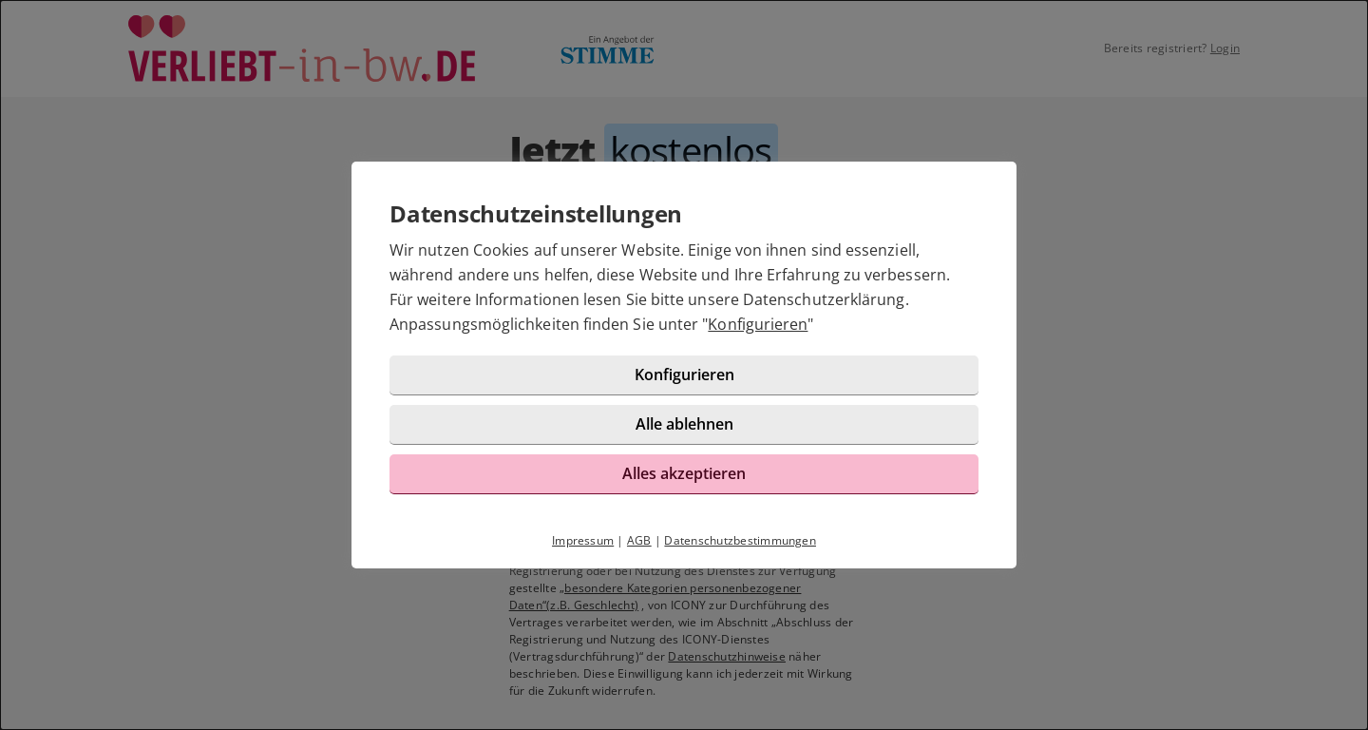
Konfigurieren (758, 324)
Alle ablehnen (684, 423)
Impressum (583, 540)
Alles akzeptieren (684, 473)
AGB (639, 540)
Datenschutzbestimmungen (740, 540)
